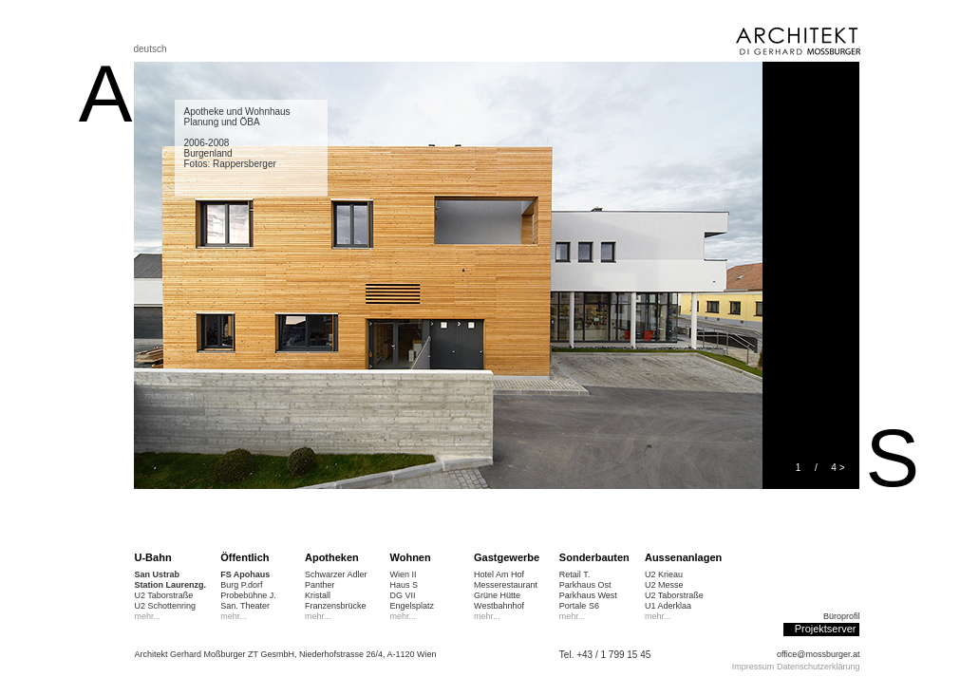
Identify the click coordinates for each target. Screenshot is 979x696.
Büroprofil (841, 616)
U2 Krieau (664, 574)
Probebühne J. (248, 595)
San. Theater (245, 606)
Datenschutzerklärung (818, 666)
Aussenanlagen (683, 557)
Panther (320, 585)
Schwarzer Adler (336, 574)
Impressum (753, 666)
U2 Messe (664, 585)
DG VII (403, 595)
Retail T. (574, 574)
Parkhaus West (588, 595)
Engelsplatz (412, 606)
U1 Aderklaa (668, 606)
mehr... (148, 616)
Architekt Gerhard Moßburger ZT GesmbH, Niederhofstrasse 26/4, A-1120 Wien (286, 654)
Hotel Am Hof (499, 574)
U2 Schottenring (166, 606)
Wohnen (410, 557)
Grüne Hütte (497, 595)
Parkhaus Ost (585, 585)
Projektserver (825, 628)
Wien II (403, 574)
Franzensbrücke (336, 606)
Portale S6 (579, 606)
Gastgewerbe (506, 557)
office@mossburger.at (818, 654)
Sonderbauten (594, 557)
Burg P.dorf (241, 585)
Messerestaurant (505, 585)
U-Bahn (153, 557)
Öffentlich (244, 557)
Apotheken (332, 557)
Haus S (404, 585)
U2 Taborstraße (164, 595)
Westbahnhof (499, 606)
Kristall (317, 595)
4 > (837, 467)
